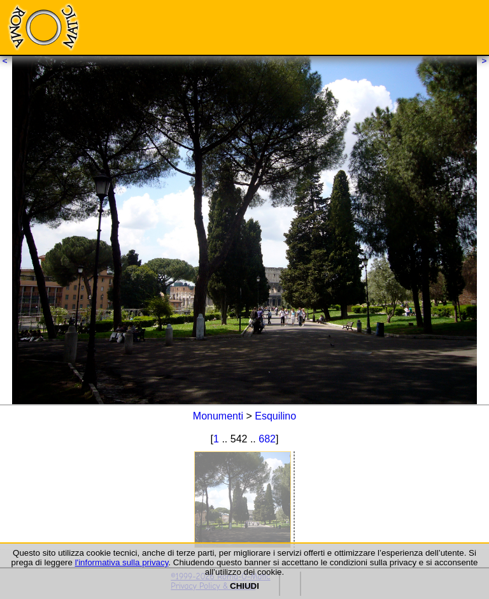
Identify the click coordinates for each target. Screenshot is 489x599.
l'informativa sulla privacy (122, 562)
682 (267, 438)
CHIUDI (244, 586)
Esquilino (275, 416)
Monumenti (218, 416)
